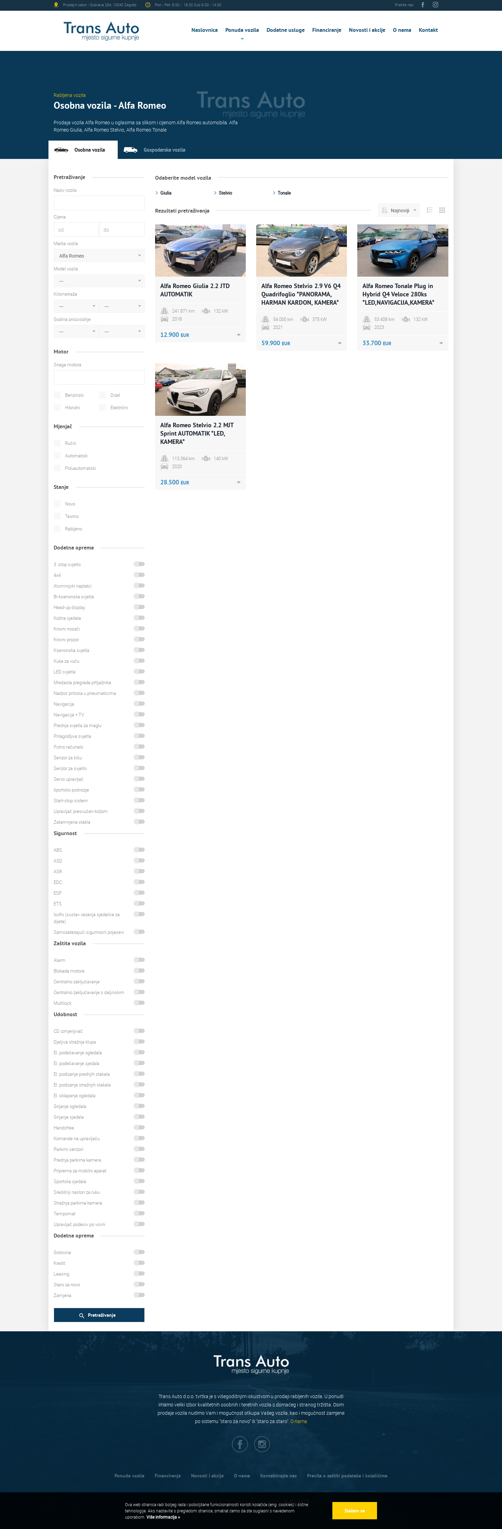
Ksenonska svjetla (71, 650)
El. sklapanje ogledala (75, 1095)
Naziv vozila (65, 190)
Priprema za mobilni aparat (80, 1171)
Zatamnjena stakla (72, 822)
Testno (72, 516)
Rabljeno (73, 529)
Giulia (165, 193)
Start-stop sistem (71, 800)
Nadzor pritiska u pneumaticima (85, 693)
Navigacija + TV (69, 715)
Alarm (59, 960)
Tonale (284, 193)
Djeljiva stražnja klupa (75, 1042)
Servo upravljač (68, 779)
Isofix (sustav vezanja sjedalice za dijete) (87, 917)
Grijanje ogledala (70, 1106)
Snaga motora (67, 364)
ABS (58, 850)
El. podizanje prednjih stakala (82, 1074)
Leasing (61, 1274)
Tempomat (64, 1213)
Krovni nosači (67, 629)
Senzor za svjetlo (70, 768)
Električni (119, 407)
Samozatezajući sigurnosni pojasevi (89, 932)
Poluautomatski (80, 468)
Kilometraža (65, 294)
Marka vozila (66, 243)
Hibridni (72, 407)
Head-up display (69, 607)
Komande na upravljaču (77, 1138)
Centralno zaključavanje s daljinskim (89, 992)
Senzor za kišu (68, 757)
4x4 (57, 575)
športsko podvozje (71, 790)
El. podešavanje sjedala (76, 1063)
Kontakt (428, 30)
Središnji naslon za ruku (77, 1192)
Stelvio (225, 193)
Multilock (62, 1003)
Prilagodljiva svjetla (72, 736)
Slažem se (354, 1511)
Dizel (115, 395)
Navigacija (64, 704)
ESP (58, 893)
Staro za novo (67, 1284)
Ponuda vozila (242, 30)
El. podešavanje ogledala (78, 1052)
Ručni (70, 443)
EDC (58, 882)
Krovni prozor (66, 639)
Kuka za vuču (66, 661)
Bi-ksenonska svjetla (74, 596)
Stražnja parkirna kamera (78, 1203)
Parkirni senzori (68, 1149)
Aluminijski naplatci (73, 586)
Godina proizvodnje (72, 319)
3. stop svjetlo (67, 564)
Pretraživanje (97, 1315)
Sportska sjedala (70, 1181)
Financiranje (326, 30)
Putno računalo (68, 747)
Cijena (60, 217)
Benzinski (74, 395)
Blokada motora (69, 971)
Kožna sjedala (67, 618)
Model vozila (66, 269)
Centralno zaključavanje (77, 981)
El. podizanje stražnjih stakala (82, 1085)
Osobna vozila (89, 149)
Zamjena (62, 1295)
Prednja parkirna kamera (77, 1160)
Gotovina (62, 1252)
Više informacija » (162, 1517)
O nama (402, 30)
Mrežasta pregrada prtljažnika (82, 682)
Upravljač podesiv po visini (79, 1224)
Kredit (59, 1263)
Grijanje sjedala (69, 1117)
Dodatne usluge (286, 30)
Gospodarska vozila (164, 149)
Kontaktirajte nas (278, 1476)
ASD (58, 861)
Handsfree (64, 1128)
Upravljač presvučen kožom (81, 811)
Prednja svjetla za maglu (77, 725)
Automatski (76, 456)
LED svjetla (64, 672)
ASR (58, 871)
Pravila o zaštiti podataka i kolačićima (347, 1476)
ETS (58, 904)
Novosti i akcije (367, 30)
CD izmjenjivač (68, 1031)
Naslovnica (204, 30)
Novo (70, 504)
